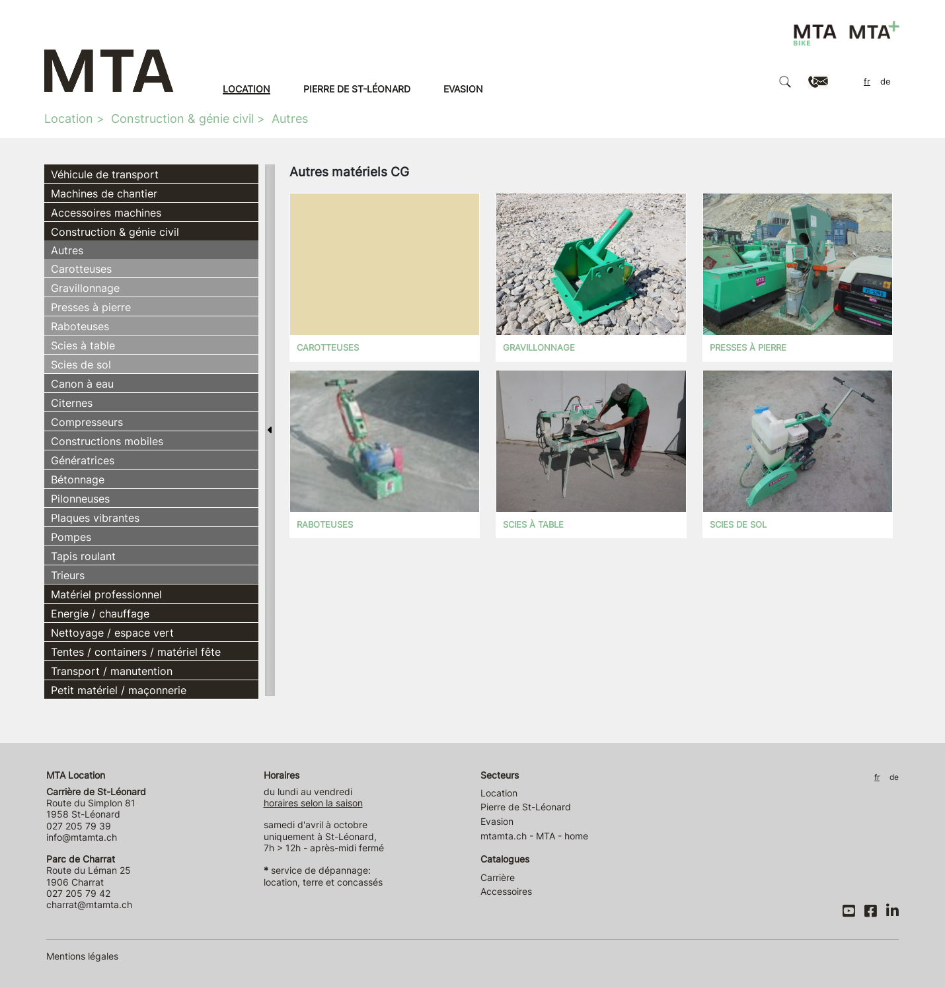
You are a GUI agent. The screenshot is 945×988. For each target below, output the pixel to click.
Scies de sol (81, 364)
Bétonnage (77, 479)
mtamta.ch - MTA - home (534, 835)
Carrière (497, 877)
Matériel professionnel (106, 594)
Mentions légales (82, 956)
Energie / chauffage (100, 613)
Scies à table (83, 345)
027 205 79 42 (78, 893)
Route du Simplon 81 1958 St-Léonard (96, 803)
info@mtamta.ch (81, 837)
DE (885, 82)
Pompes (71, 537)
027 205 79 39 (78, 825)
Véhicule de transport (105, 174)
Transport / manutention (111, 671)
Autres (290, 118)
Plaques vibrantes (95, 517)
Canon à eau (82, 383)
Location (246, 88)
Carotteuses (81, 268)
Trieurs (68, 575)
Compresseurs (87, 422)
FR (867, 82)
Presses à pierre (91, 307)
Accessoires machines (106, 212)
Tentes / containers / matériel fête (136, 651)
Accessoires (506, 891)
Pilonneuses (80, 498)
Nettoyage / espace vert (112, 632)
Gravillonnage (85, 288)
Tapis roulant (83, 556)
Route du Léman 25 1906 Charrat (88, 870)
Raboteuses (80, 326)
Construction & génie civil (182, 118)
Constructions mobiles (107, 441)
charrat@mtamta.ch (89, 904)
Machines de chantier (104, 193)
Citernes (72, 402)
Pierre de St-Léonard (356, 88)
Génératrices (82, 460)
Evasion (463, 88)
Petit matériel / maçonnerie (118, 690)
